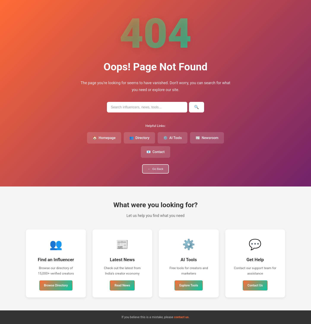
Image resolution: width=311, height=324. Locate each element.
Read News (122, 285)
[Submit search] (196, 107)
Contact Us (255, 285)
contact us (181, 317)
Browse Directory (56, 285)
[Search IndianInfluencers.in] (147, 107)
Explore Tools (188, 285)
